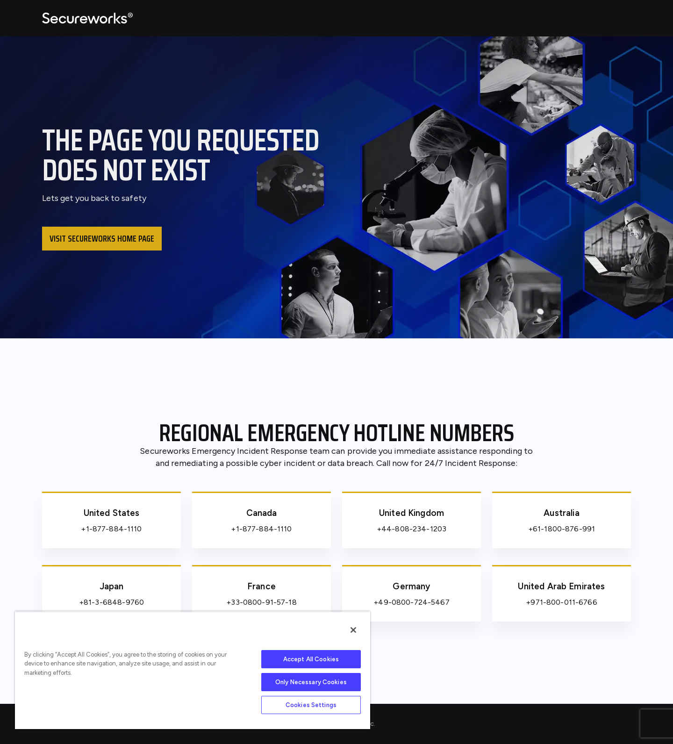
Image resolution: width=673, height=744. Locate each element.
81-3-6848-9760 (114, 602)
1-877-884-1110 (114, 528)
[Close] (353, 630)
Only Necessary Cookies (311, 682)
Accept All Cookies (311, 659)
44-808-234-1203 (413, 528)
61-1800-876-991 (564, 528)
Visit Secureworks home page (102, 238)
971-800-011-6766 (563, 602)
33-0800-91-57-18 (263, 602)
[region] (192, 670)
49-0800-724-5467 (413, 602)
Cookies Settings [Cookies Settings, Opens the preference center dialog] (311, 704)
